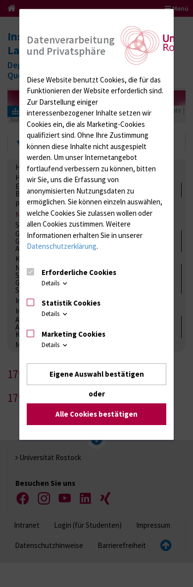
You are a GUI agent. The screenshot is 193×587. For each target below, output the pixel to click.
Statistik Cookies (71, 303)
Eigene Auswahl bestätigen (96, 374)
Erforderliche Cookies (79, 272)
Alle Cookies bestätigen (96, 414)
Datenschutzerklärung (61, 246)
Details (55, 283)
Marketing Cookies (73, 334)
